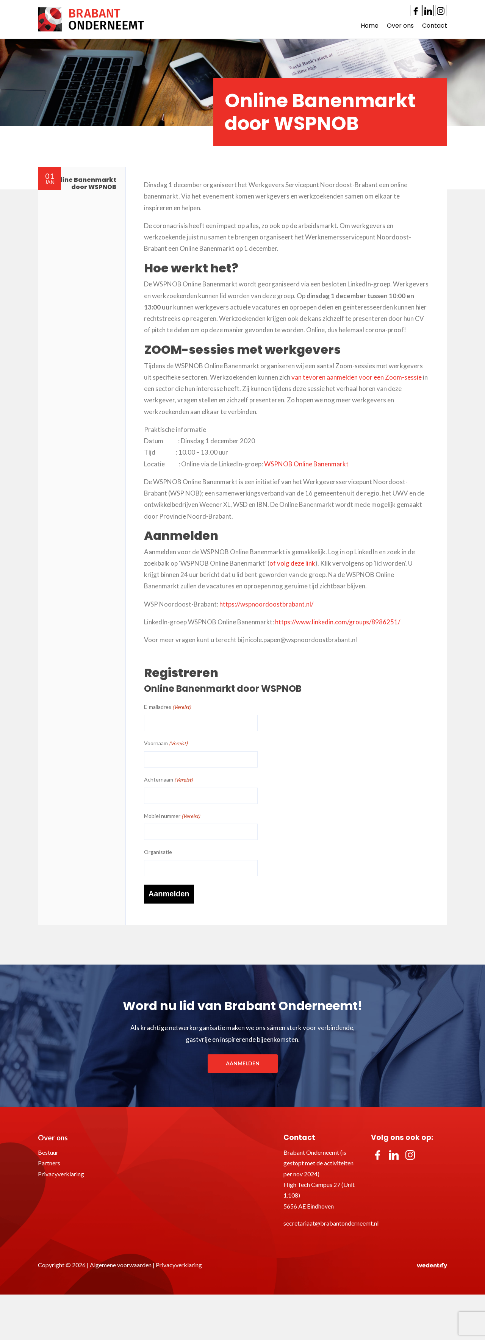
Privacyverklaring (61, 1173)
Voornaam (166, 743)
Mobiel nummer (172, 816)
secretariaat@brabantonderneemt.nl (331, 1222)
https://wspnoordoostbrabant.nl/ (266, 604)
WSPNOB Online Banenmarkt (306, 464)
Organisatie (158, 852)
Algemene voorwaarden (121, 1264)
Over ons (400, 25)
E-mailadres (167, 707)
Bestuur (48, 1151)
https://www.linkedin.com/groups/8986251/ (337, 622)
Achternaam (168, 780)
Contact (434, 25)
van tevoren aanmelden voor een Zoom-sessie (356, 377)
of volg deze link (292, 563)
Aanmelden (243, 1062)
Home (370, 25)
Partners (49, 1162)
